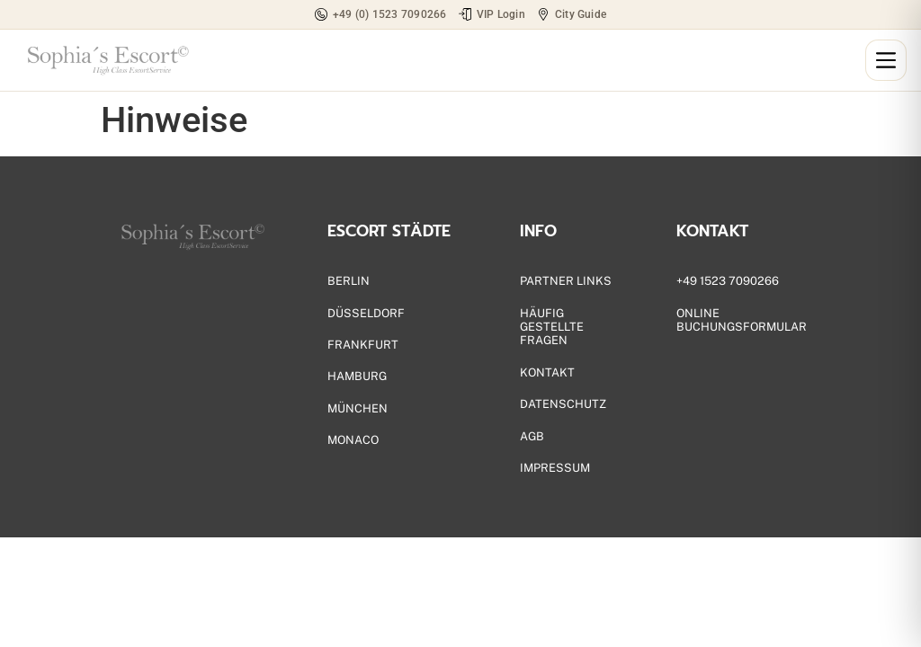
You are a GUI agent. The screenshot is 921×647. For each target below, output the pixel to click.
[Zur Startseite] (106, 60)
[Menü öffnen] (886, 60)
